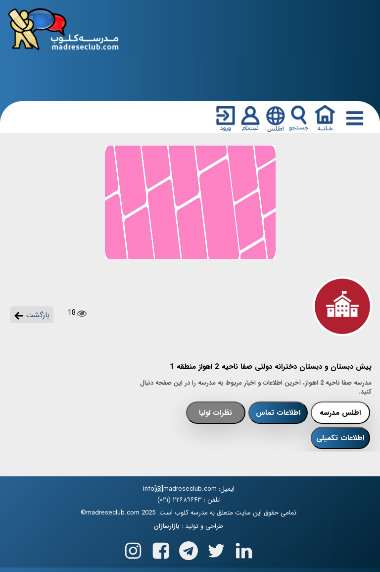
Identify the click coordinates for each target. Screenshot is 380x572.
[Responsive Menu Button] (353, 118)
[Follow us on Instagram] (133, 549)
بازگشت (31, 315)
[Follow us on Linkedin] (244, 549)
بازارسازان (167, 526)
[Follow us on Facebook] (161, 549)
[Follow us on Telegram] (188, 549)
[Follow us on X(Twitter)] (216, 549)
